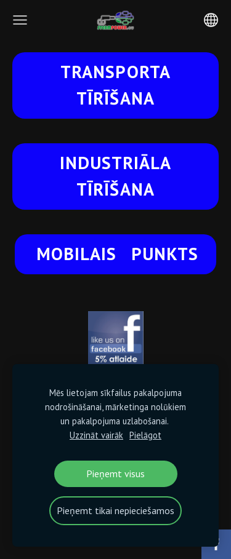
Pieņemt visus (115, 473)
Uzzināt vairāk (96, 435)
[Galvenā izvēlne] (20, 20)
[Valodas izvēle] (211, 20)
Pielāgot (145, 435)
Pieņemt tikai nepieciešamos (115, 510)
